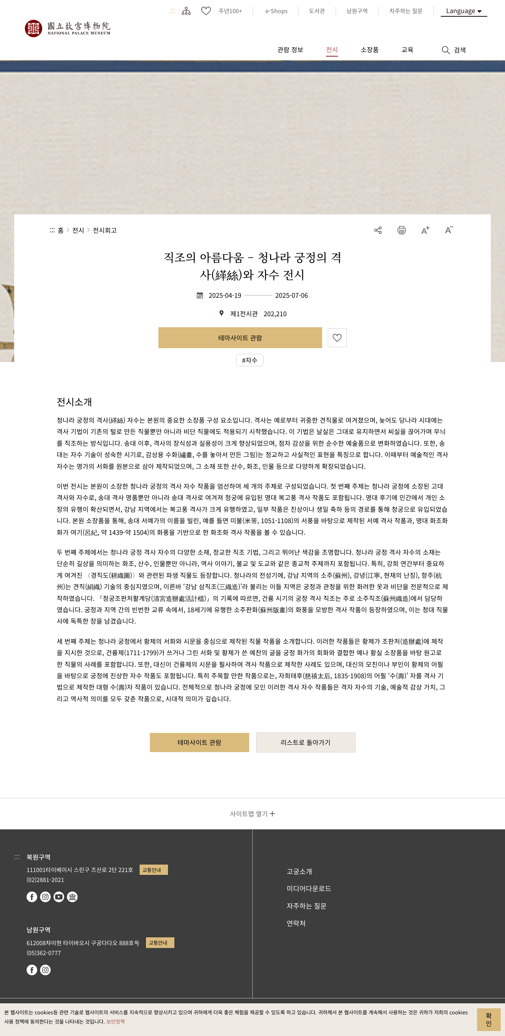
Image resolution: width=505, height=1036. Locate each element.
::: (172, 10)
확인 (489, 1019)
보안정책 (115, 1021)
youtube (59, 897)
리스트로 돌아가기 (306, 742)
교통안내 (151, 869)
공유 (378, 230)
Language (460, 10)
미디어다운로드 (309, 888)
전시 (78, 230)
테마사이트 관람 (240, 337)
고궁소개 (299, 871)
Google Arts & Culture (72, 897)
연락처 (296, 923)
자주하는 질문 (307, 906)
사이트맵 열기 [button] (249, 813)
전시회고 (105, 230)
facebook (32, 897)
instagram (45, 897)
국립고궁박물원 (67, 28)
